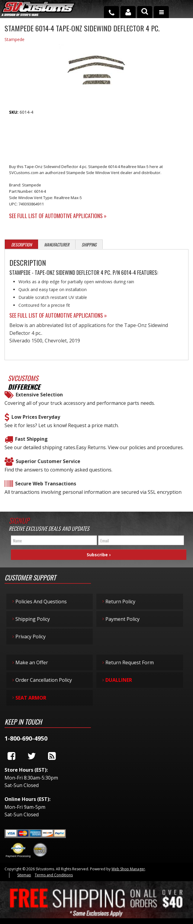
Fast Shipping (31, 439)
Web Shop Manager (128, 869)
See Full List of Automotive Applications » (58, 216)
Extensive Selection (39, 394)
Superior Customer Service (48, 461)
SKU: (14, 112)
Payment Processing (18, 856)
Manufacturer (56, 244)
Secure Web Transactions (45, 483)
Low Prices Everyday (35, 417)
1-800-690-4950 (26, 738)
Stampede (14, 39)
